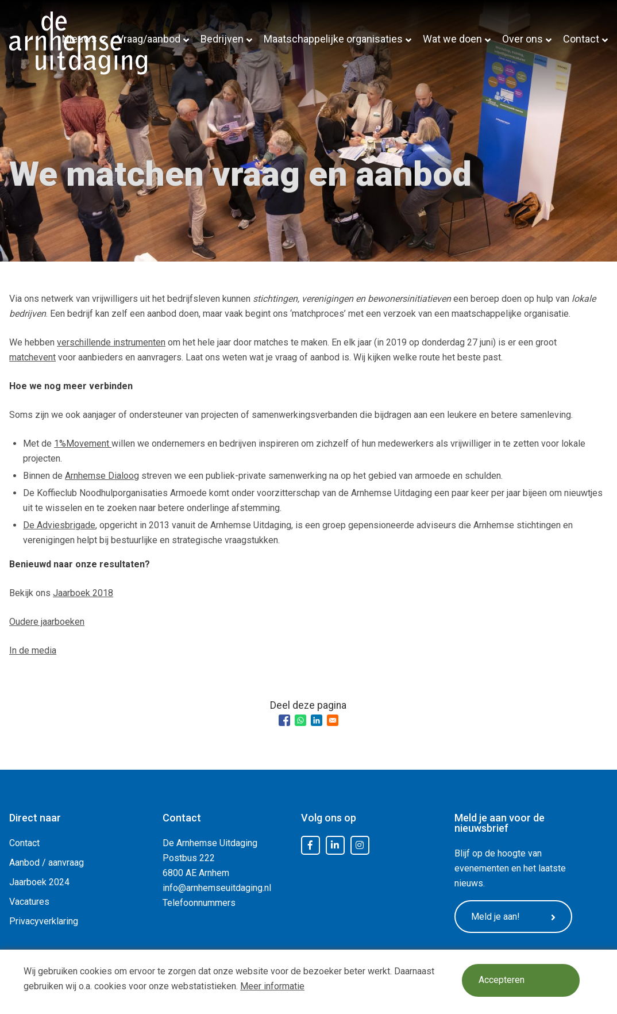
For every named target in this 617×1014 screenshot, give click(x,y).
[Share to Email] (332, 720)
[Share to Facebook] (284, 720)
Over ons (522, 39)
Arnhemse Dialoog (102, 475)
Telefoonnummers (199, 902)
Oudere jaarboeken (46, 621)
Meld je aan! (517, 917)
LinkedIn (335, 845)
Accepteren (503, 980)
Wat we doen (452, 39)
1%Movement (82, 443)
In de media (32, 650)
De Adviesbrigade (59, 525)
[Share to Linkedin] (316, 720)
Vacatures (29, 901)
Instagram (360, 845)
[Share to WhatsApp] (300, 720)
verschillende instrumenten (111, 342)
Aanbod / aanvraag (46, 862)
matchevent (32, 357)
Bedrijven (222, 39)
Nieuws (79, 39)
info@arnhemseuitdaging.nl (217, 887)
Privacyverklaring (43, 921)
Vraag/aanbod (148, 39)
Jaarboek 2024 (39, 882)
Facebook (310, 845)
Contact (581, 39)
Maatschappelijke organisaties (333, 39)
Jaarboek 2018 (83, 592)
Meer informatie (272, 986)
